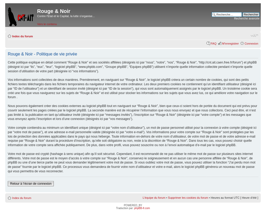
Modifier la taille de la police (254, 35)
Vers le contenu (47, 24)
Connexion (251, 43)
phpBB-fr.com (142, 208)
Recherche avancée (247, 18)
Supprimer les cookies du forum (188, 197)
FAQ (213, 43)
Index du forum (22, 36)
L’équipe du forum (154, 197)
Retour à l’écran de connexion (30, 184)
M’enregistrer (230, 43)
